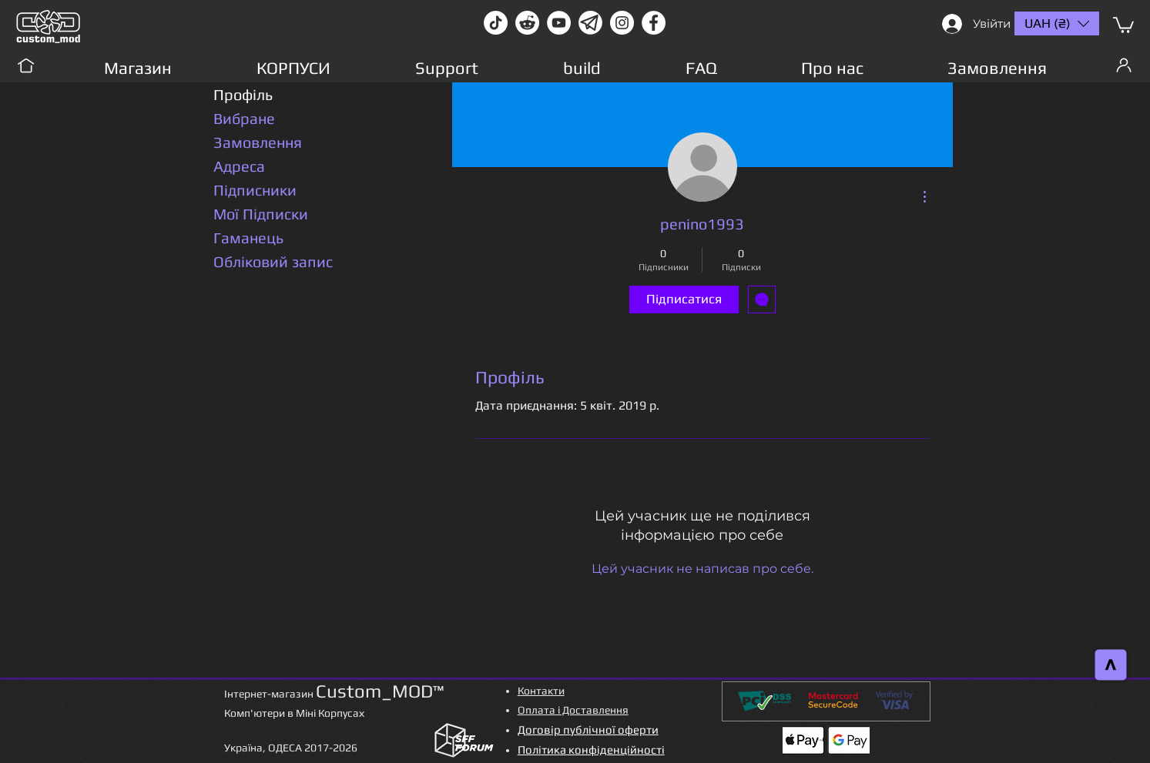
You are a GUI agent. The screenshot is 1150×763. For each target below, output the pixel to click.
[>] (1111, 665)
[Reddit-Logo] (527, 23)
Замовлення (257, 142)
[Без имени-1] (590, 23)
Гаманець (248, 237)
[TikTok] (496, 23)
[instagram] (622, 23)
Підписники (255, 190)
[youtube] (559, 23)
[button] (1123, 24)
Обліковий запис (273, 261)
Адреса (239, 166)
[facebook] (654, 23)
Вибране (244, 118)
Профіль (243, 94)
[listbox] (1056, 23)
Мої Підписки (260, 214)
